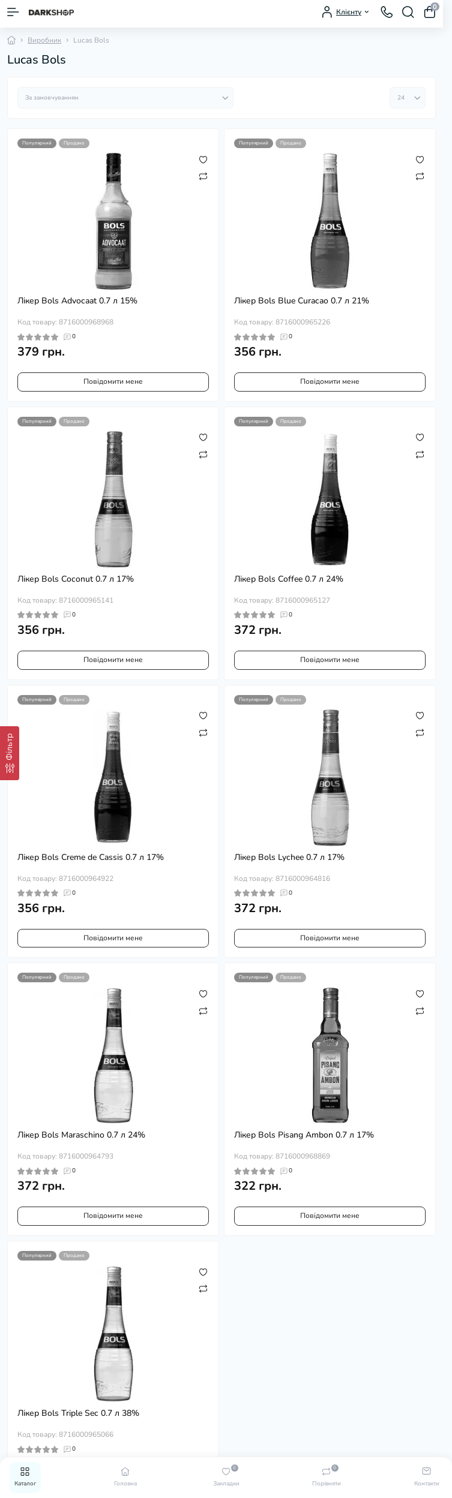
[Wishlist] (203, 159)
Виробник (44, 40)
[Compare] (203, 176)
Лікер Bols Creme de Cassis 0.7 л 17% (90, 857)
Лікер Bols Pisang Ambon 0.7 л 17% (304, 1135)
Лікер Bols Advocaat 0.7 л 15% (77, 300)
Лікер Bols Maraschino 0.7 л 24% (81, 1135)
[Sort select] (125, 98)
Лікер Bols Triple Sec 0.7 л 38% (78, 1413)
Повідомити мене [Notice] (113, 381)
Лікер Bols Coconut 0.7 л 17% (75, 579)
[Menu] (13, 12)
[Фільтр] (9, 753)
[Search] (408, 12)
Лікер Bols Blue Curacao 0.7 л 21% (301, 300)
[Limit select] (408, 98)
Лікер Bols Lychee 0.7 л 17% (289, 857)
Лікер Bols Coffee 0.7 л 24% (288, 579)
